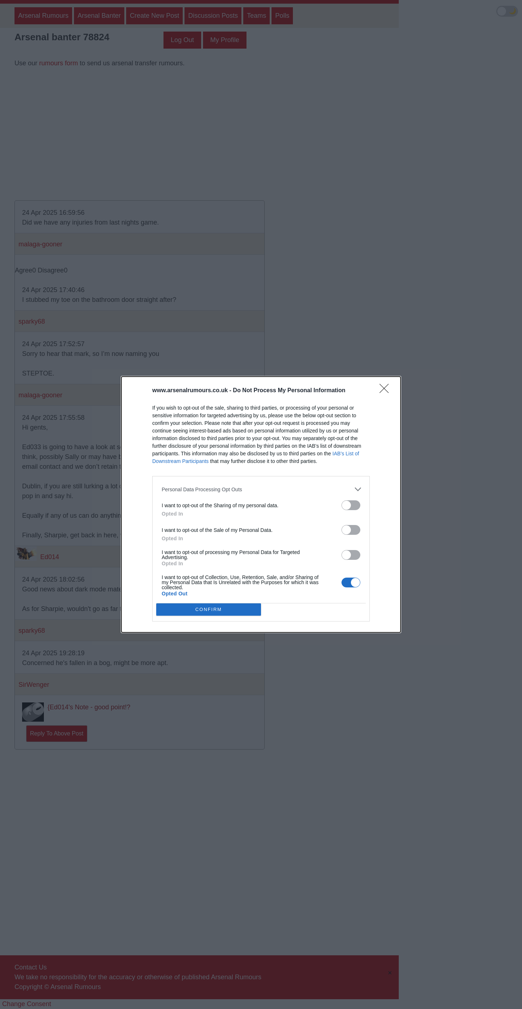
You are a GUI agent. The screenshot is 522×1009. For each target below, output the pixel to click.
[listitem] (261, 489)
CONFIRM (208, 609)
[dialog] (261, 504)
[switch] (350, 505)
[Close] (386, 391)
